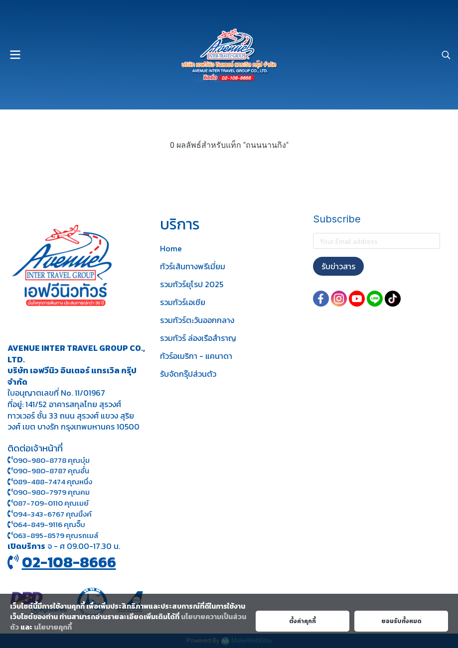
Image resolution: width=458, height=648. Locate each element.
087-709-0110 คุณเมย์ (51, 503)
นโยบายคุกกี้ (53, 627)
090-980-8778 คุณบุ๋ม (48, 460)
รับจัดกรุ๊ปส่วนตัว (188, 374)
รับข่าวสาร (338, 266)
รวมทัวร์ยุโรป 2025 (191, 284)
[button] (446, 55)
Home (171, 248)
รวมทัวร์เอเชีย (182, 302)
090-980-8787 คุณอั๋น (51, 470)
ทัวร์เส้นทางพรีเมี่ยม (192, 266)
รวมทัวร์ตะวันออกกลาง (197, 320)
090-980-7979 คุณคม (51, 492)
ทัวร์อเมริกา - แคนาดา (196, 356)
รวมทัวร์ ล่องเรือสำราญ (198, 338)
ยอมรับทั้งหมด (401, 621)
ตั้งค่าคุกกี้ (302, 621)
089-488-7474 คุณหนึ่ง (49, 481)
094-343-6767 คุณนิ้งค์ (49, 514)
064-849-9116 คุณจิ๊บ (46, 524)
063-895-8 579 (38, 535)
